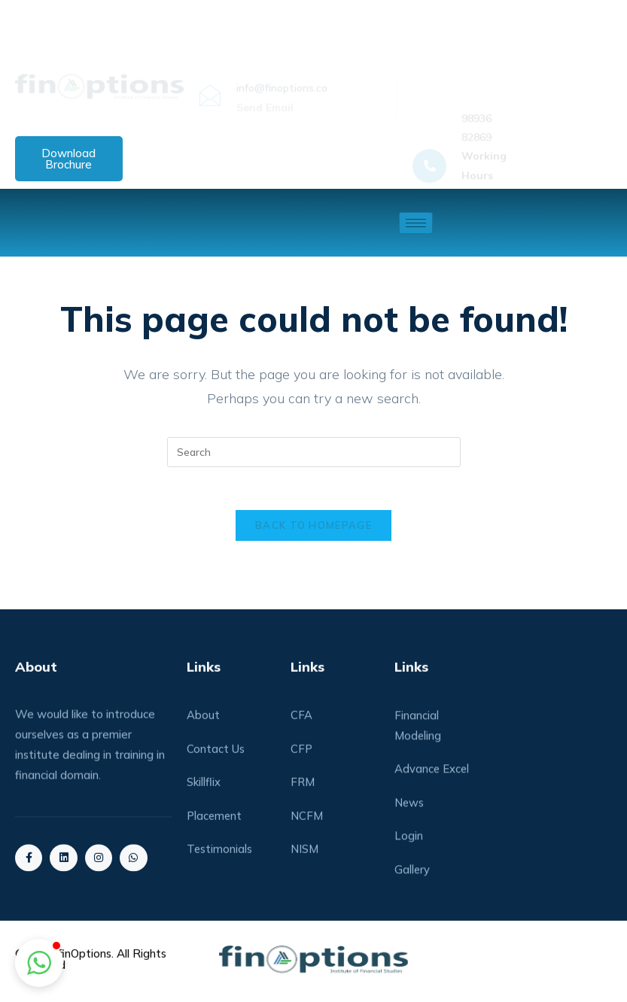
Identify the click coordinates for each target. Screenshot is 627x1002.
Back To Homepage (313, 528)
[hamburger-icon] (416, 223)
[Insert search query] (314, 452)
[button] (39, 963)
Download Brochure (68, 159)
